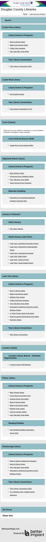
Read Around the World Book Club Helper (24, 316)
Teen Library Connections (19, 334)
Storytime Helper (16, 320)
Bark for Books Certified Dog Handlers (23, 461)
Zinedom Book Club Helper (19, 399)
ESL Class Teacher (16, 229)
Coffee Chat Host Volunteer (19, 300)
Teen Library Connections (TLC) (21, 109)
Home (25, 14)
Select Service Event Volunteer (20, 183)
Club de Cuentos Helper (18, 412)
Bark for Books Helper (17, 42)
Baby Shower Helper (17, 173)
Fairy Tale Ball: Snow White (19, 51)
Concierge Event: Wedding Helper (22, 176)
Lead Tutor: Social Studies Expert (21, 263)
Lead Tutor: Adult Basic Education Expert (24, 243)
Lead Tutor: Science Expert (19, 260)
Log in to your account (37, 14)
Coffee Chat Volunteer (17, 48)
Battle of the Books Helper (19, 45)
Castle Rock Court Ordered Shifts (21, 145)
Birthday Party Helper (17, 297)
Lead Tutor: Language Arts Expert (21, 253)
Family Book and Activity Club (20, 396)
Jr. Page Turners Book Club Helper (22, 313)
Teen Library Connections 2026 (21, 66)
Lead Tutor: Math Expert (18, 256)
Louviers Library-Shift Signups (20, 365)
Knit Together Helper (17, 94)
